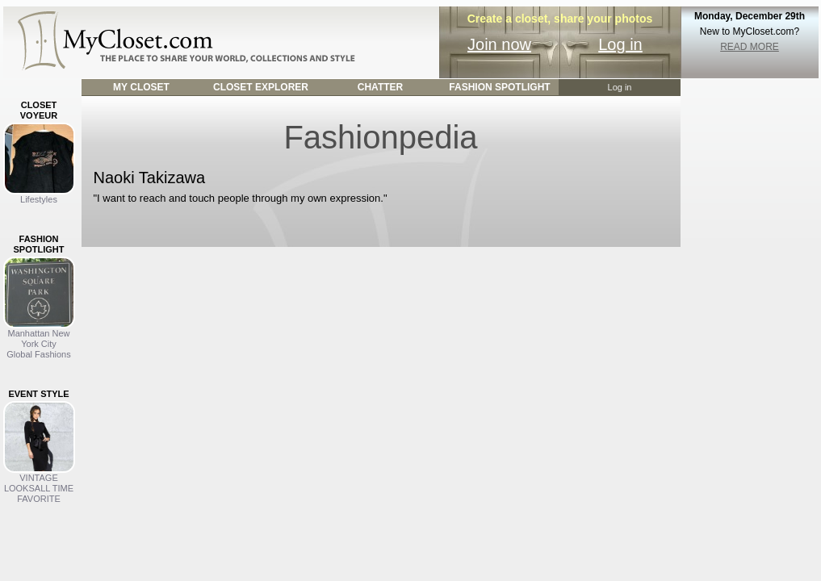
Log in (620, 44)
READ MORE (749, 46)
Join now (499, 44)
